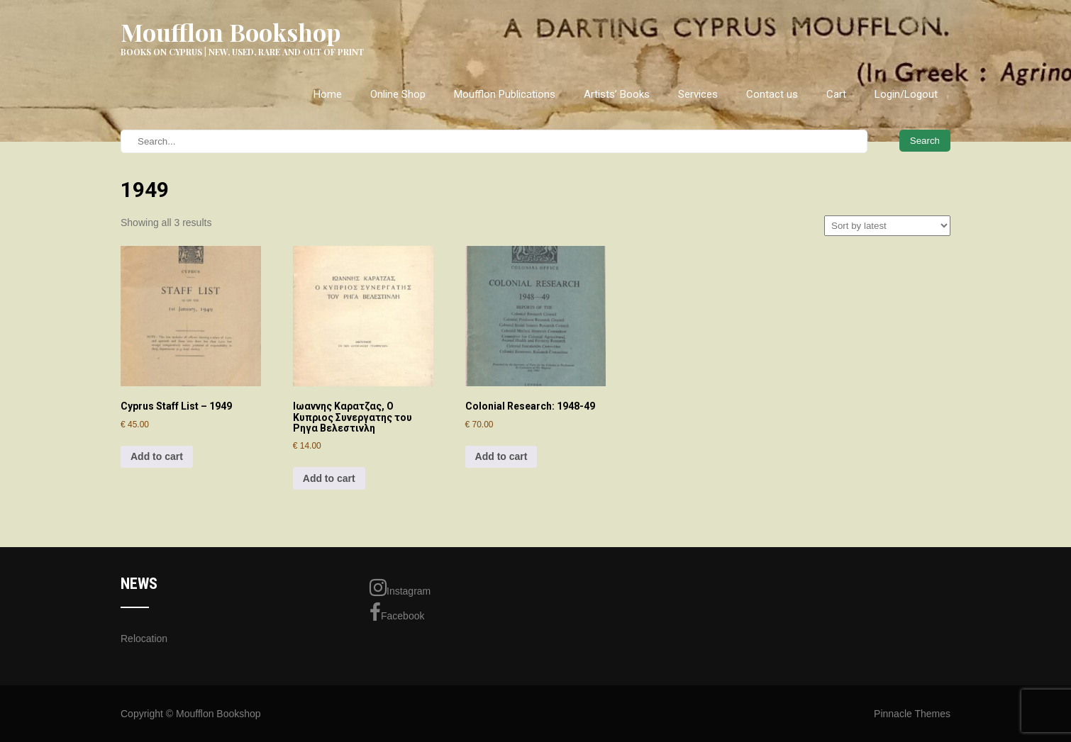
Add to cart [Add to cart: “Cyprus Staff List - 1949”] (157, 456)
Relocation (144, 638)
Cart (836, 94)
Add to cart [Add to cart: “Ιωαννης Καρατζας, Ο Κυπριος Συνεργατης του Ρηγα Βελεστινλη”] (329, 478)
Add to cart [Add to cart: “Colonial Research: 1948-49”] (501, 456)
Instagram (400, 587)
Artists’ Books (617, 94)
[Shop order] (887, 225)
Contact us (772, 94)
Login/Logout (906, 94)
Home (327, 94)
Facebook (397, 612)
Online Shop (398, 94)
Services (698, 94)
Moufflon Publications (504, 94)
